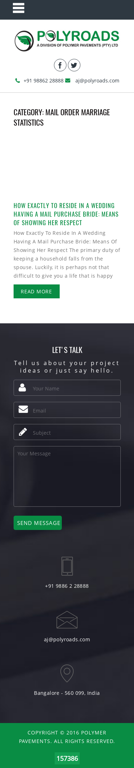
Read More (36, 291)
